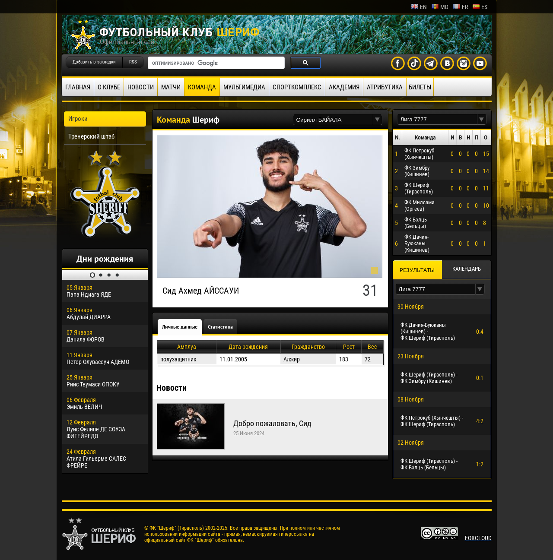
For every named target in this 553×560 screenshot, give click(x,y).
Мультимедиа (244, 87)
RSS (133, 62)
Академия (344, 87)
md (439, 6)
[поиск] (215, 63)
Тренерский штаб (91, 136)
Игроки (78, 119)
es (479, 6)
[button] (377, 119)
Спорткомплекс (297, 87)
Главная (77, 87)
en (419, 6)
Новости (140, 87)
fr (460, 6)
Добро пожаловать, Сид (272, 423)
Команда (202, 87)
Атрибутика (385, 87)
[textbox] (333, 119)
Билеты (420, 87)
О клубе (109, 87)
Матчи (171, 87)
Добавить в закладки (94, 62)
